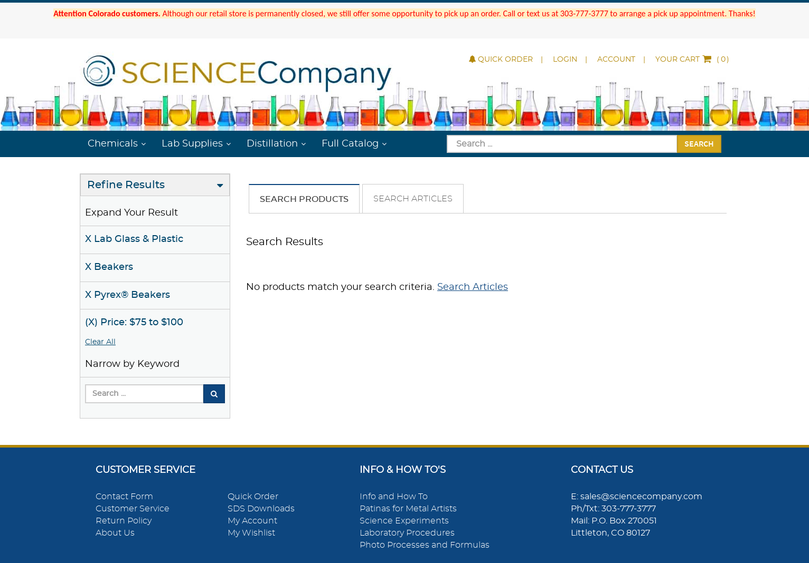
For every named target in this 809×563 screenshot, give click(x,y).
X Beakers (109, 267)
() (692, 59)
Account (616, 59)
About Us (115, 533)
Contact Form (124, 496)
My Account (252, 521)
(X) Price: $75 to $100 (134, 322)
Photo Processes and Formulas (425, 545)
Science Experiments (404, 521)
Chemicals (113, 144)
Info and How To (394, 496)
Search (699, 143)
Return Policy (124, 521)
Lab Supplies (192, 144)
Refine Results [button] (126, 185)
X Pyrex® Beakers (127, 295)
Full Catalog (350, 144)
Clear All (100, 342)
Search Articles (413, 199)
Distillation (272, 144)
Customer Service (133, 508)
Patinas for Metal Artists (408, 508)
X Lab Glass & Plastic (134, 239)
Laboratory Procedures (407, 533)
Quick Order (501, 59)
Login (565, 59)
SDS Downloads (261, 508)
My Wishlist (251, 533)
